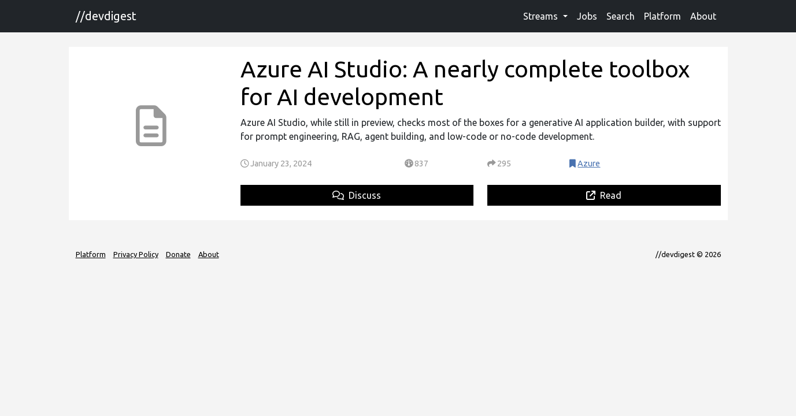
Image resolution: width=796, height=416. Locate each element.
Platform (662, 16)
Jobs (587, 16)
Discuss (356, 195)
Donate (178, 254)
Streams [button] (541, 16)
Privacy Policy (135, 254)
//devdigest (106, 16)
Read (603, 195)
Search (620, 16)
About (703, 16)
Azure (588, 163)
